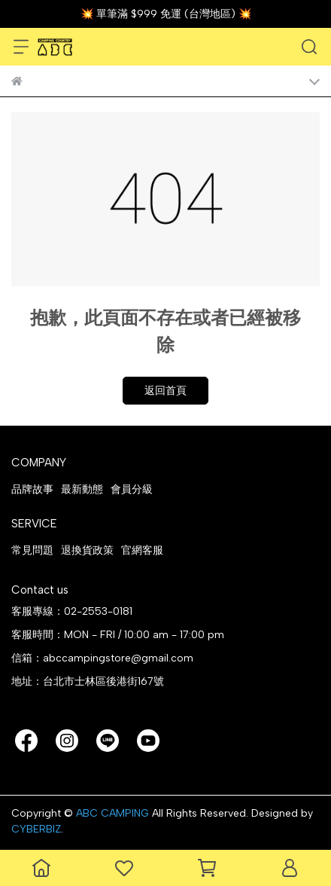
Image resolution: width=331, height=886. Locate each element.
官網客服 (142, 550)
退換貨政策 (87, 550)
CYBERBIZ (36, 829)
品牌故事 (32, 489)
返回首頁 (165, 390)
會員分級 (132, 489)
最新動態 (82, 489)
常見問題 (32, 550)
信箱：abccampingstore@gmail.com (102, 658)
